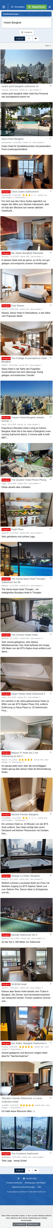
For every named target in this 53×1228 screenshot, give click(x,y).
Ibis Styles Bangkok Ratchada (27, 253)
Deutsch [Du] (30, 1178)
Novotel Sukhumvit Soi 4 (24, 935)
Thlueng (5, 1047)
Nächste (29, 39)
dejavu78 (5, 533)
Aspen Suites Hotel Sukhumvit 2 (28, 693)
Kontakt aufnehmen (14, 1183)
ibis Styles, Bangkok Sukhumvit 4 (28, 1043)
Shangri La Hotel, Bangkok (25, 876)
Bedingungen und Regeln (35, 1183)
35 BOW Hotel (19, 984)
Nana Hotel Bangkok (12, 139)
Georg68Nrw (6, 818)
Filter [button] (47, 46)
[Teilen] (50, 86)
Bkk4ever (5, 586)
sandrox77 (5, 938)
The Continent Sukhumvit (24, 1153)
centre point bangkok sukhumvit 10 (20, 86)
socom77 (5, 309)
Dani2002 (5, 257)
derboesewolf (7, 143)
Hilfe (39, 1187)
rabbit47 (5, 365)
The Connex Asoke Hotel (24, 634)
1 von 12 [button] (19, 39)
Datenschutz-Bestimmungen (23, 1187)
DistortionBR (6, 195)
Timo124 (5, 90)
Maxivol (4, 760)
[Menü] (4, 7)
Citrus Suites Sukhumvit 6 (25, 191)
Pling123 (5, 879)
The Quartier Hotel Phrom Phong (28, 480)
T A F (8, 7)
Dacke (4, 484)
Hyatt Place (17, 529)
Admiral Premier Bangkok (24, 814)
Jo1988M (5, 1105)
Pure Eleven (17, 305)
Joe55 (4, 697)
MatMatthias (6, 1157)
